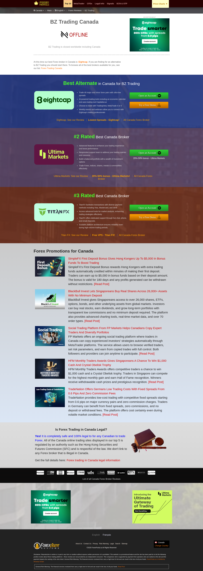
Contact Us (87, 544)
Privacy (95, 544)
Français (107, 535)
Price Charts (160, 4)
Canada (39, 10)
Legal (112, 544)
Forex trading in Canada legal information (75, 454)
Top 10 (68, 3)
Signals (110, 3)
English (60, 10)
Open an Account (161, 97)
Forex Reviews (75, 10)
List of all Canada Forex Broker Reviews (101, 479)
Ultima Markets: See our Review (71, 189)
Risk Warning (104, 544)
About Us (79, 544)
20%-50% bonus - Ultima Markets (162, 156)
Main (49, 10)
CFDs (89, 3)
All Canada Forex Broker (136, 133)
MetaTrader (79, 3)
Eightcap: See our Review (70, 133)
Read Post (121, 566)
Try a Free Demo (161, 103)
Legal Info (99, 3)
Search (117, 544)
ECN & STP (122, 3)
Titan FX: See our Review (74, 248)
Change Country (161, 546)
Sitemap (124, 544)
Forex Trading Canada (51, 68)
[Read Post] (101, 284)
